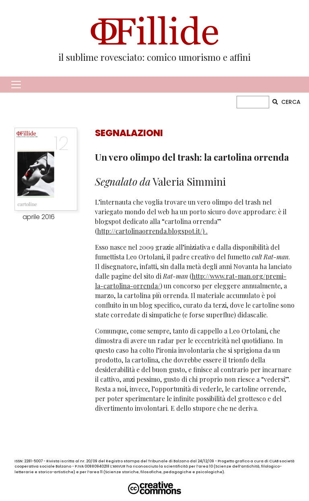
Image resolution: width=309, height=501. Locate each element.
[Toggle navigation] (16, 85)
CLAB (273, 461)
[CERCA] (253, 102)
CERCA (286, 102)
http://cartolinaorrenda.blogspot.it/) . (152, 231)
